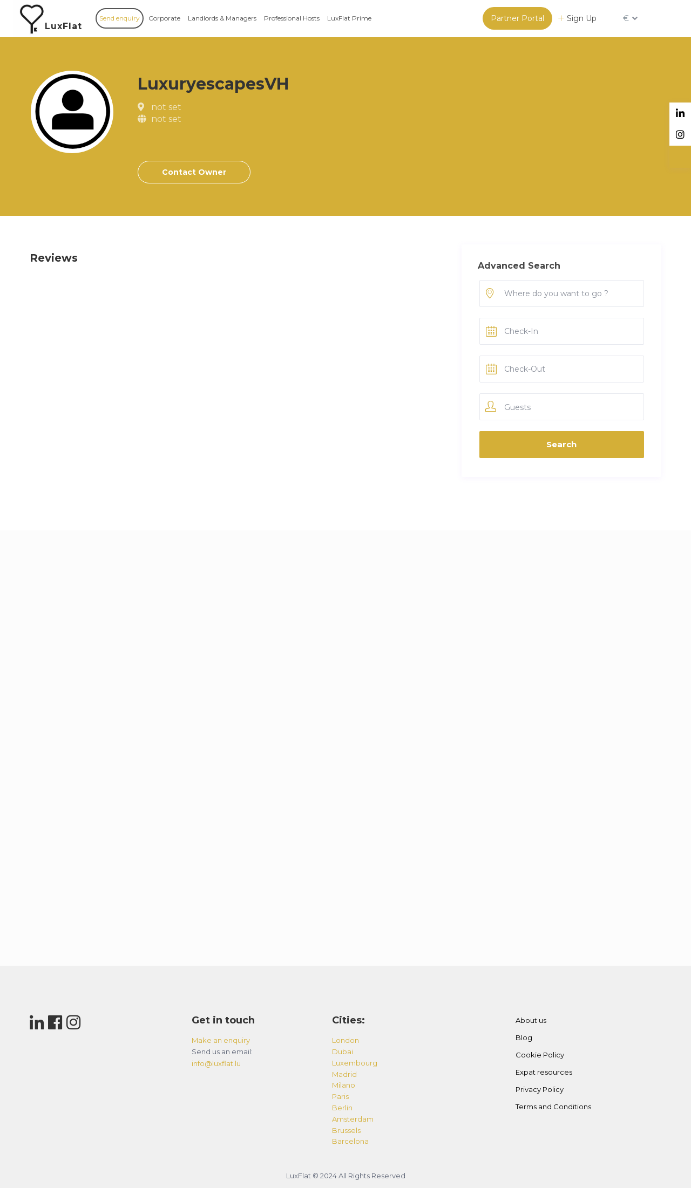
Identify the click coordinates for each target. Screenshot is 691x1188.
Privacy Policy (540, 1089)
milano (343, 1085)
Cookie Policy (540, 1054)
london (345, 1040)
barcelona (350, 1141)
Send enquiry (119, 18)
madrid (344, 1074)
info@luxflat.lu (216, 1063)
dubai (342, 1051)
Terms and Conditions (553, 1106)
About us (531, 1020)
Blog (524, 1037)
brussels (346, 1130)
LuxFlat (63, 26)
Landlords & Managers (222, 18)
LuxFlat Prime (349, 18)
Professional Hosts (292, 18)
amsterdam (353, 1119)
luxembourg (354, 1063)
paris (340, 1096)
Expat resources (544, 1072)
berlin (342, 1107)
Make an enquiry (221, 1040)
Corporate (164, 18)
